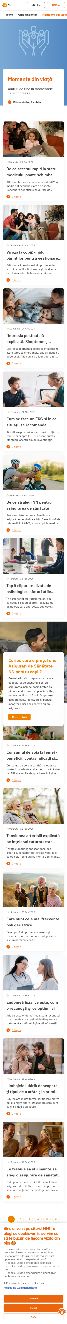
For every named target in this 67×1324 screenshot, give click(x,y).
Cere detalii (19, 717)
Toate (9, 14)
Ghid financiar (27, 14)
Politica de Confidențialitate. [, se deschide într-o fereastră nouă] (20, 1287)
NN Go (56, 5)
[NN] (6, 5)
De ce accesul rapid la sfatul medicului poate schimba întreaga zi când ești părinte (32, 174)
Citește (16, 196)
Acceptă (33, 1298)
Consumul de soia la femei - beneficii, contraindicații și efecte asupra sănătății (31, 758)
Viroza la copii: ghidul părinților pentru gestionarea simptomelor (33, 258)
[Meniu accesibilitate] (62, 1311)
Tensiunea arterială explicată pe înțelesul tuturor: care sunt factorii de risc (33, 841)
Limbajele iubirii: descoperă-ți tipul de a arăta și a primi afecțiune (32, 1091)
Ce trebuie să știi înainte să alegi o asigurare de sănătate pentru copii (33, 1175)
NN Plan (36, 5)
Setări (33, 1317)
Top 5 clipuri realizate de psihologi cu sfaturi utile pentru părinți (28, 591)
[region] (33, 1273)
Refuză (33, 1308)
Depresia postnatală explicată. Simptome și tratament (27, 341)
